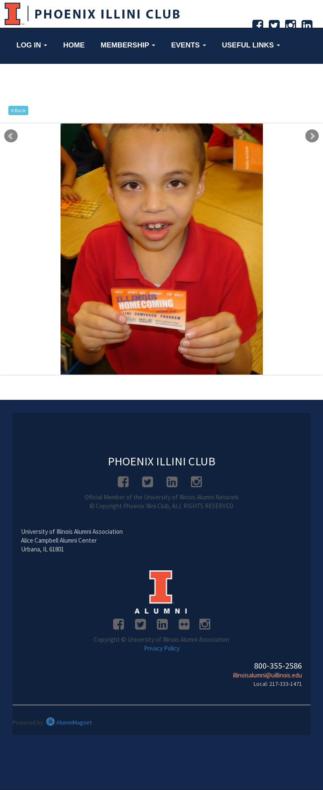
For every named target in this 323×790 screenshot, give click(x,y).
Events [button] (188, 45)
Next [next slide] (312, 136)
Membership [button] (128, 45)
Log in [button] (31, 45)
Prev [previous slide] (11, 136)
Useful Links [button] (251, 45)
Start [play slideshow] (158, 130)
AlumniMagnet (69, 722)
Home (74, 45)
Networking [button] (44, 80)
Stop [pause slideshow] (165, 130)
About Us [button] (110, 80)
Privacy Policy (162, 648)
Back (18, 110)
